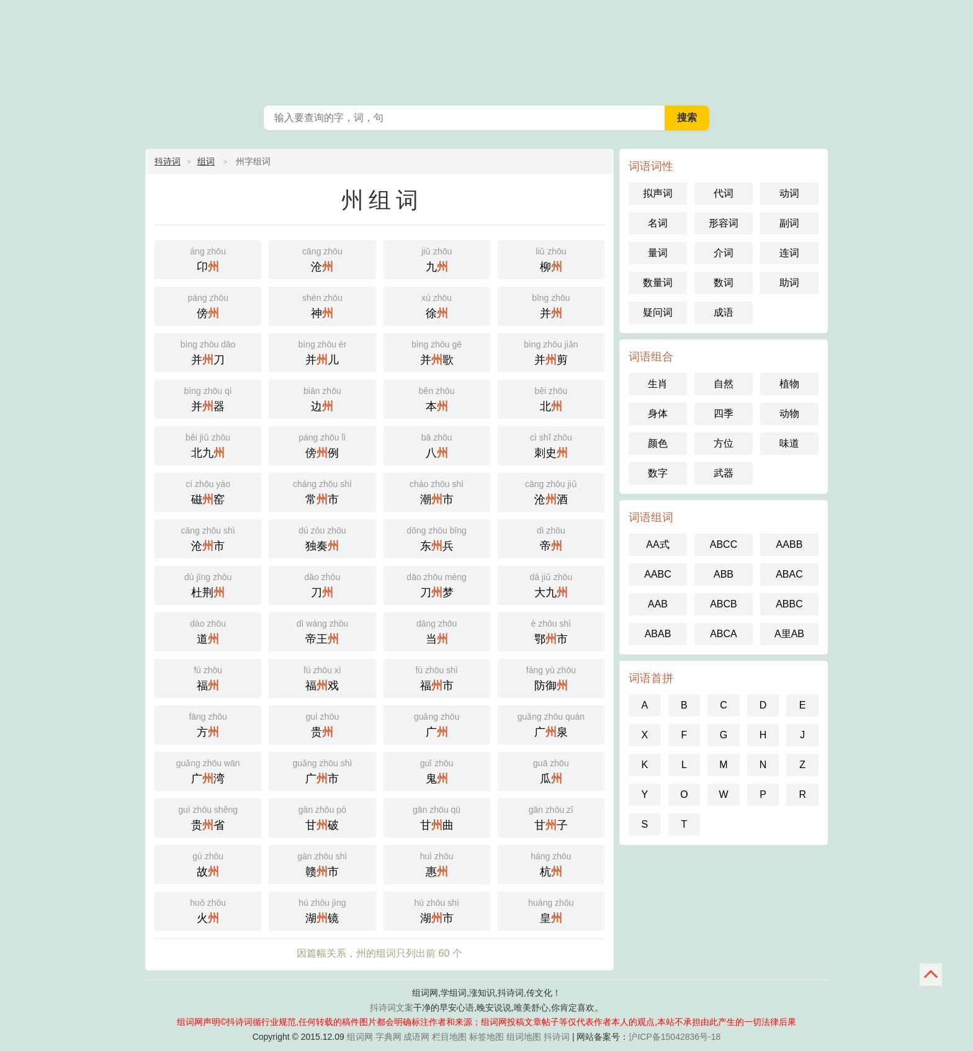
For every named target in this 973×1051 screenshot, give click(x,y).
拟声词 (658, 193)
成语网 (416, 1037)
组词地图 (523, 1037)
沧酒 (551, 491)
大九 (551, 584)
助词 (789, 282)
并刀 (208, 351)
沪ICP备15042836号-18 (674, 1037)
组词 (206, 161)
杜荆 (208, 584)
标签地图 (486, 1037)
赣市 (322, 863)
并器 (208, 398)
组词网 (360, 1037)
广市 (322, 770)
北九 (208, 444)
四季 (723, 413)
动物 (789, 413)
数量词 (658, 282)
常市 (322, 491)
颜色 (658, 443)
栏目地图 (449, 1037)
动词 (789, 193)
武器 (723, 473)
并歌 (437, 351)
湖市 (437, 909)
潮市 (437, 491)
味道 (789, 443)
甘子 (551, 816)
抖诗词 (168, 161)
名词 (658, 223)
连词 (789, 253)
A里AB (789, 633)
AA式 (657, 544)
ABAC (789, 574)
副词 (789, 223)
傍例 (322, 444)
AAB (658, 604)
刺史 (551, 444)
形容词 (723, 223)
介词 (723, 253)
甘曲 (437, 816)
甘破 (322, 816)
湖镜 (322, 909)
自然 (723, 383)
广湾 (208, 770)
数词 (723, 282)
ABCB (723, 604)
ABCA (723, 633)
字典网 (388, 1037)
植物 (789, 383)
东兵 (437, 537)
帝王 (322, 630)
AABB (789, 544)
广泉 (551, 723)
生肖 (658, 383)
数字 (658, 473)
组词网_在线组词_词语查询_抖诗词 (486, 49)
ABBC (789, 604)
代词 (723, 193)
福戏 (322, 677)
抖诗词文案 (391, 1008)
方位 (723, 443)
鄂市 (551, 630)
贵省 (208, 816)
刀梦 (437, 584)
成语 (723, 312)
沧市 (208, 537)
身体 (658, 413)
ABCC (723, 544)
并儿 (322, 351)
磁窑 (208, 491)
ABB (723, 574)
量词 (658, 253)
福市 (437, 677)
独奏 (322, 537)
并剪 (551, 351)
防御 (551, 677)
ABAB (658, 633)
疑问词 (658, 312)
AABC (657, 574)
